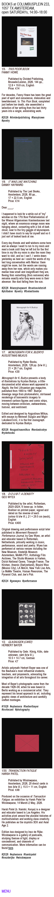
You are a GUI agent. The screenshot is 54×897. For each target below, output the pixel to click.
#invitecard (7, 709)
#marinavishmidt (37, 288)
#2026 (5, 117)
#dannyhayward (18, 288)
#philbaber (7, 291)
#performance (29, 581)
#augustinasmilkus (20, 429)
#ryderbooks (8, 433)
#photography (22, 709)
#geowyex (15, 581)
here (10, 848)
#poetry (6, 120)
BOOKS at (9, 4)
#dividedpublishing (20, 117)
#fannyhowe (38, 117)
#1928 (5, 706)
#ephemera (16, 706)
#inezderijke (8, 857)
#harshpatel (30, 854)
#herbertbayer (31, 706)
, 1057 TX (26, 6)
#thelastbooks (31, 291)
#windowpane (23, 857)
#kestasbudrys (39, 429)
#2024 (5, 581)
